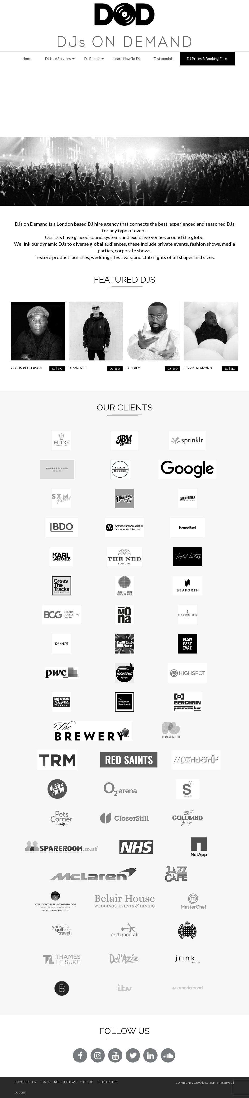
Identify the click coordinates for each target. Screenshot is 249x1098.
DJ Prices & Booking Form (207, 58)
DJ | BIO (57, 368)
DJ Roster (92, 58)
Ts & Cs (45, 1082)
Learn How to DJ (126, 58)
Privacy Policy (25, 1082)
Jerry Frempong (198, 368)
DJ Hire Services (58, 58)
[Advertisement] (124, 101)
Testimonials (163, 58)
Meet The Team (65, 1082)
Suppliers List (107, 1082)
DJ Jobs (20, 1092)
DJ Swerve (77, 368)
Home (27, 58)
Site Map (86, 1082)
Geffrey (133, 368)
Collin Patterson (26, 368)
